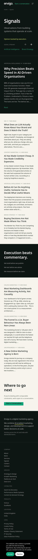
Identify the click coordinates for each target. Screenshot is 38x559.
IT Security (7, 534)
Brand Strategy (9, 215)
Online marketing (10, 285)
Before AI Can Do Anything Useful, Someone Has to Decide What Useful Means (17, 190)
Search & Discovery (10, 490)
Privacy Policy (8, 524)
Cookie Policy (8, 526)
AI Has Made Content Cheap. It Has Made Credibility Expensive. (19, 158)
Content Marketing (11, 152)
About (6, 453)
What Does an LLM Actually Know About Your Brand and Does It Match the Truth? (17, 127)
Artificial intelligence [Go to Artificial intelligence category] (11, 49)
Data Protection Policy (11, 536)
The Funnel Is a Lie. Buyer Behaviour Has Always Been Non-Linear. (17, 322)
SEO (5, 121)
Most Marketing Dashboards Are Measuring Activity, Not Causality (18, 291)
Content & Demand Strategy (14, 495)
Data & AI (7, 482)
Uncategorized (9, 347)
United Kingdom (9, 513)
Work (6, 456)
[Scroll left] (25, 44)
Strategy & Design (10, 474)
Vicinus (6, 503)
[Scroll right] (31, 44)
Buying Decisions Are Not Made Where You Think (16, 220)
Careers (6, 463)
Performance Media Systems (14, 492)
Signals (6, 461)
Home (5, 9)
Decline (19, 554)
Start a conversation (22, 4)
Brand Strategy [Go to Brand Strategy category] (27, 49)
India (6, 516)
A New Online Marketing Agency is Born (16, 352)
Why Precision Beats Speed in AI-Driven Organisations (19, 72)
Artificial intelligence (12, 63)
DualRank (7, 505)
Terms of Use (8, 529)
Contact (6, 466)
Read (6, 107)
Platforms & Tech (10, 479)
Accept (10, 554)
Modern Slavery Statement (13, 531)
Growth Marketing (10, 476)
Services (7, 458)
